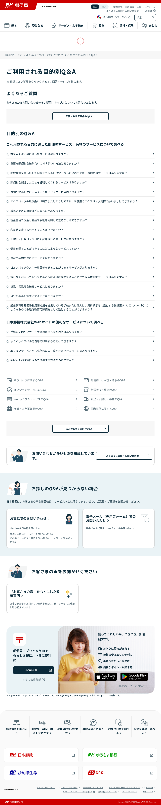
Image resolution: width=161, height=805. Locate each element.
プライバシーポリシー (69, 787)
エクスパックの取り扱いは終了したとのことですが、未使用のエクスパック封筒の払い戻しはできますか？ (74, 201)
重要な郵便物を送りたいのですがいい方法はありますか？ (45, 163)
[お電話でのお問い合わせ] (42, 528)
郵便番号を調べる (16, 725)
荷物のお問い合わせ (67, 727)
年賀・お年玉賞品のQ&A (79, 116)
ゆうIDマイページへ (112, 17)
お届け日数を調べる (118, 727)
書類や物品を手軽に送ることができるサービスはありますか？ (47, 192)
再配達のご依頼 (92, 725)
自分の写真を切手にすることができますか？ (37, 296)
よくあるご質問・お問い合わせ (122, 10)
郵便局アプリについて (132, 686)
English (149, 10)
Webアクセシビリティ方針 (93, 787)
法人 (104, 6)
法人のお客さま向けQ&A (79, 428)
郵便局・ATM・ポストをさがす (42, 727)
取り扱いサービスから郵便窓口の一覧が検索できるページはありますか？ (54, 351)
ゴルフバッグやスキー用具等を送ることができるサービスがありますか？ (54, 267)
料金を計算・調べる (144, 727)
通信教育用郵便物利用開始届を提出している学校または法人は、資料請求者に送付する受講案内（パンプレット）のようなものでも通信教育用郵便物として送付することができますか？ (79, 307)
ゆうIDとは (31, 670)
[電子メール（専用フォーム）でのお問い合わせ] (118, 528)
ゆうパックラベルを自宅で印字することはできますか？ (43, 341)
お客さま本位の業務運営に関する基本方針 (124, 787)
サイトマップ (148, 791)
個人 (95, 6)
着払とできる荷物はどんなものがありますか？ (38, 211)
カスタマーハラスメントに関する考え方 (77, 791)
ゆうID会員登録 (32, 679)
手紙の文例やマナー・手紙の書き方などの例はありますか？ (46, 332)
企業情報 (117, 6)
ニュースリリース (145, 6)
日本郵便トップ (12, 55)
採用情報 (129, 6)
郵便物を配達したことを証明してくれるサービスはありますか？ (48, 182)
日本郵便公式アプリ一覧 (107, 791)
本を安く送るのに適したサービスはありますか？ (39, 154)
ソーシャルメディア (129, 791)
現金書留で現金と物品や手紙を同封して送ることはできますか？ (48, 220)
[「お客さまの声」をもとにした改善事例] (42, 598)
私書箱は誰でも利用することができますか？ (37, 230)
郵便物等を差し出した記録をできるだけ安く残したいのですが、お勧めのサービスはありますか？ (68, 173)
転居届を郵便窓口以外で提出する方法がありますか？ (42, 360)
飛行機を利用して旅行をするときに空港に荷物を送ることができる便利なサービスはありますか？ (68, 277)
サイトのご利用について (46, 787)
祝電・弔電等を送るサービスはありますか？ (37, 286)
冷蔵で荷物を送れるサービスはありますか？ (37, 258)
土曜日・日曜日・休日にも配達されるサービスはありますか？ (47, 239)
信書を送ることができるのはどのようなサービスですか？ (45, 249)
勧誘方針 (149, 787)
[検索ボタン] (153, 17)
